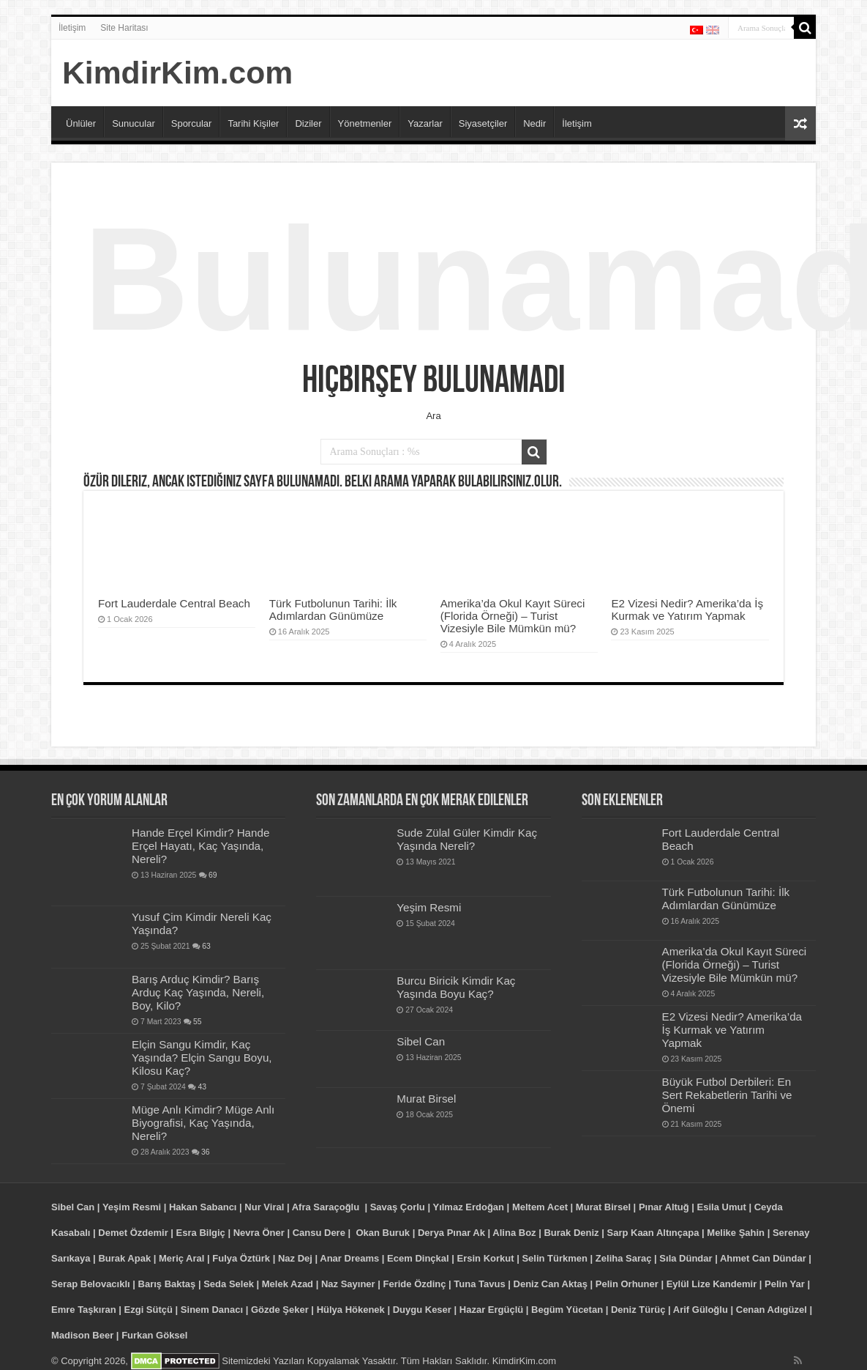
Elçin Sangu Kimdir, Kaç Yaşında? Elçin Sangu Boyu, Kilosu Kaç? (202, 1057)
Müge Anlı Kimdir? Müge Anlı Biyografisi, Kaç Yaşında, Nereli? (203, 1122)
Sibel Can (421, 1041)
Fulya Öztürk (241, 1258)
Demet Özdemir (133, 1232)
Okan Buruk (383, 1232)
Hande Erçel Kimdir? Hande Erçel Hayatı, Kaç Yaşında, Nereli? (200, 845)
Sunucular (133, 123)
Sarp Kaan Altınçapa (653, 1232)
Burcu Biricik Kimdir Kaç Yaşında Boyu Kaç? (456, 987)
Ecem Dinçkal (418, 1258)
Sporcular (191, 123)
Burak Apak (124, 1258)
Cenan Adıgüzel (771, 1309)
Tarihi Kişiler (253, 123)
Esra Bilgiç (200, 1232)
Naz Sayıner (348, 1283)
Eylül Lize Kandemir (712, 1283)
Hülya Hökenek (351, 1309)
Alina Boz (514, 1232)
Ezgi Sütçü (148, 1309)
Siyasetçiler (483, 123)
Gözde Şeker (280, 1309)
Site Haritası (124, 28)
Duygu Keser (422, 1309)
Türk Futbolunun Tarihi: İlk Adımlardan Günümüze (333, 609)
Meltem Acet (540, 1206)
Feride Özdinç (414, 1283)
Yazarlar (425, 123)
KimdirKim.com (177, 72)
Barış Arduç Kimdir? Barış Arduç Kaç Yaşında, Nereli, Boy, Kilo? (198, 992)
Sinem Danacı (212, 1309)
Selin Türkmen (555, 1258)
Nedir (534, 123)
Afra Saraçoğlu (325, 1206)
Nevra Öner (259, 1232)
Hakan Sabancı (203, 1206)
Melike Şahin (736, 1232)
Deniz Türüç (638, 1309)
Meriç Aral (181, 1258)
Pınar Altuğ (664, 1206)
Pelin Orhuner (627, 1283)
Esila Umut (721, 1206)
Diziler (308, 123)
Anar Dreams (349, 1258)
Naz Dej (295, 1258)
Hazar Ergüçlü (491, 1309)
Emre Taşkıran (83, 1309)
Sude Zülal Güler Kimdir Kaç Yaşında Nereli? (467, 839)
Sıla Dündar (685, 1258)
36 (205, 1152)
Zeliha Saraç (624, 1258)
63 (206, 946)
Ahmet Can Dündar (763, 1258)
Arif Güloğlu (700, 1309)
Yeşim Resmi (429, 907)
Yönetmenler (365, 123)
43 (202, 1087)
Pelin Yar (785, 1283)
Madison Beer (82, 1335)
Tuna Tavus (479, 1283)
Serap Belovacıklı (90, 1283)
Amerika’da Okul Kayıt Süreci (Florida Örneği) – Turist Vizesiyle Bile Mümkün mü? (512, 615)
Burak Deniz (571, 1232)
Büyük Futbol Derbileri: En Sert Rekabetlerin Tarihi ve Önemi (727, 1094)
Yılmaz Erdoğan (468, 1206)
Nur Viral (264, 1206)
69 (213, 875)
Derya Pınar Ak (451, 1232)
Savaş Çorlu (397, 1206)
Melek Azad (287, 1283)
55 (197, 1022)
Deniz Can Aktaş (551, 1283)
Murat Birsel (426, 1098)
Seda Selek (228, 1283)
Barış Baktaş (167, 1283)
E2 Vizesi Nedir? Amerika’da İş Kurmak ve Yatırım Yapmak (687, 609)
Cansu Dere (319, 1232)
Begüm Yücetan (567, 1309)
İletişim (72, 28)
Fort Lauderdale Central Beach (174, 603)
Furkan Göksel (154, 1335)
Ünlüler (81, 123)
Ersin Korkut (485, 1258)
